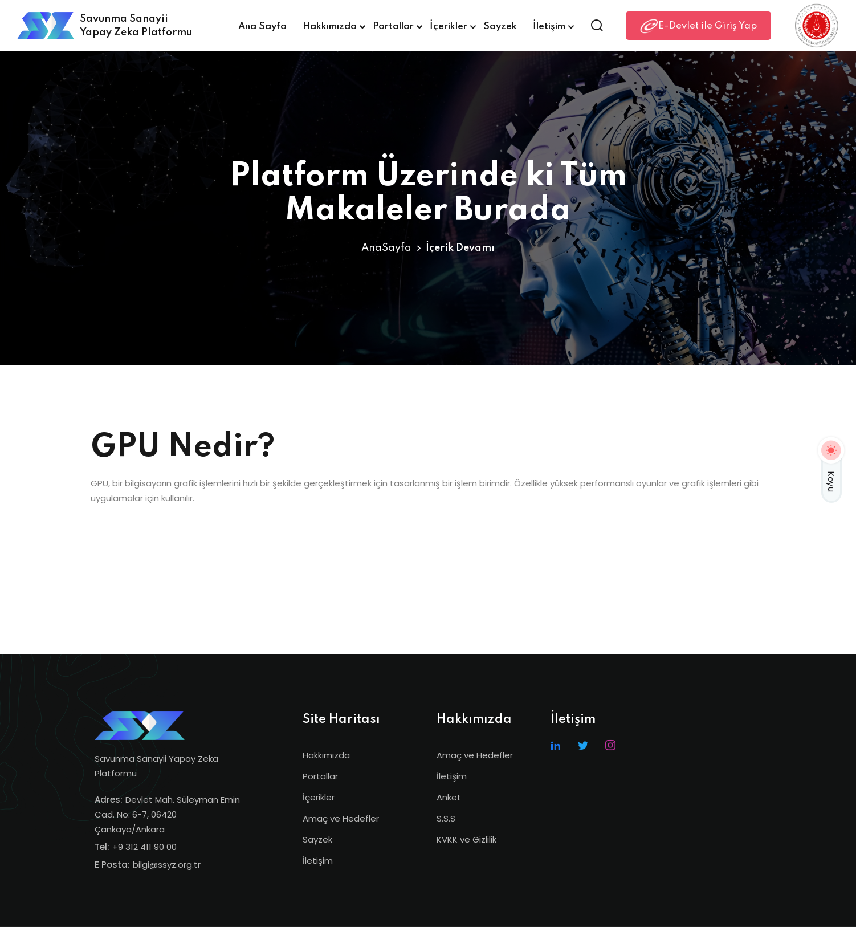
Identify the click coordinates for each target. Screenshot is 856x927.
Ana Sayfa (262, 26)
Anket (449, 797)
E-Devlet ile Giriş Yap (698, 26)
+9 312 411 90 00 (144, 847)
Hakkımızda (330, 26)
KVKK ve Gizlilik (466, 839)
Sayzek (500, 26)
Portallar (393, 26)
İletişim (549, 26)
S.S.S (446, 818)
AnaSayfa (386, 248)
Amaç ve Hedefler (341, 818)
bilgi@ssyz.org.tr (167, 865)
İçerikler (448, 26)
